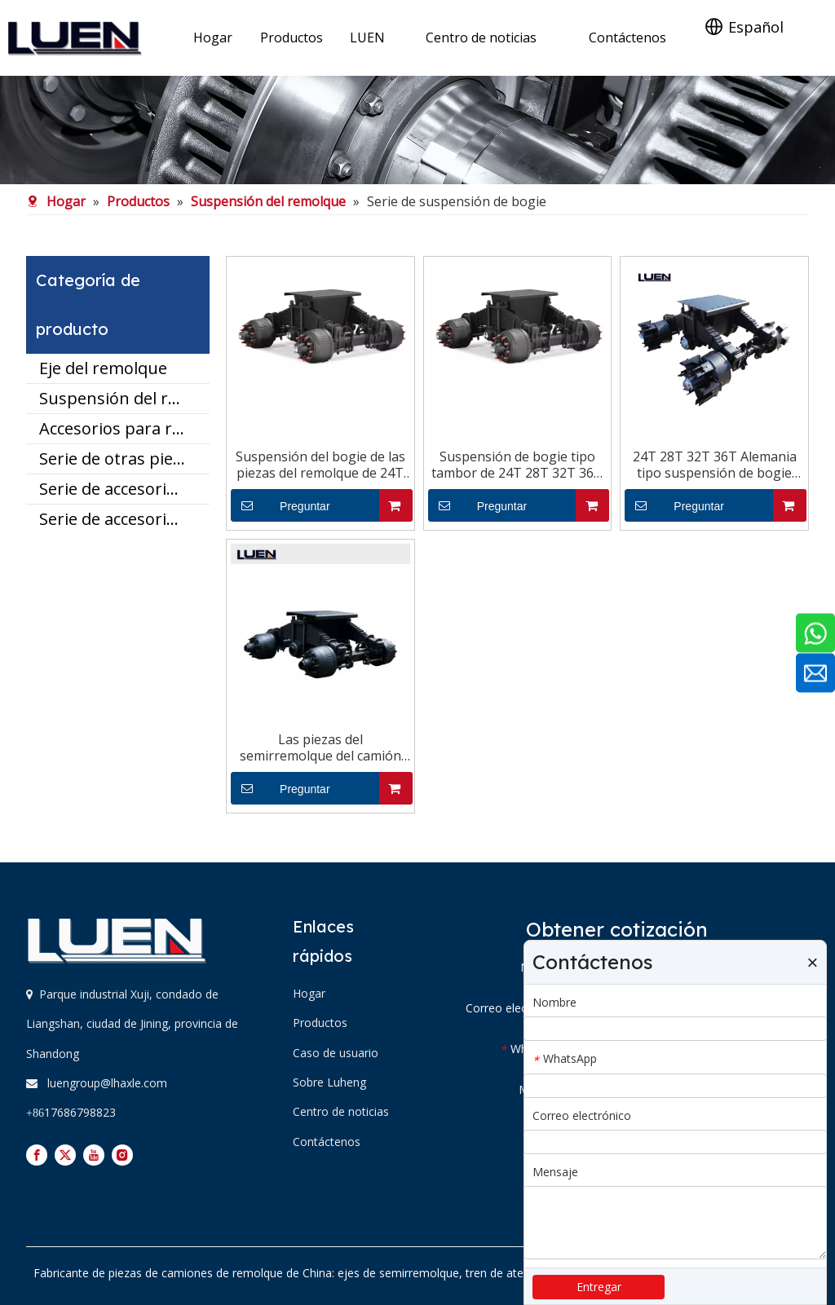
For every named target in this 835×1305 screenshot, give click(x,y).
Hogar (309, 993)
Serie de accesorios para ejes (124, 489)
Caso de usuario (335, 1052)
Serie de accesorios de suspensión (124, 519)
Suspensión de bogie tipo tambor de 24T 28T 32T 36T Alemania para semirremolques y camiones (517, 464)
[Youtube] (93, 1155)
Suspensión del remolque (124, 398)
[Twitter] (65, 1155)
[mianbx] (417, 130)
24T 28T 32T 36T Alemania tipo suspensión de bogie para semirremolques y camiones (715, 464)
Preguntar (280, 505)
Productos (320, 1022)
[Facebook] (36, 1155)
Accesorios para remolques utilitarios (124, 428)
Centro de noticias (341, 1111)
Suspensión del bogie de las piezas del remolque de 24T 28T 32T (320, 464)
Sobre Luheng (329, 1082)
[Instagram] (122, 1155)
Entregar (599, 1286)
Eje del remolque (103, 368)
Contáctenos (326, 1141)
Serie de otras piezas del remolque (124, 458)
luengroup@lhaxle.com (107, 1083)
